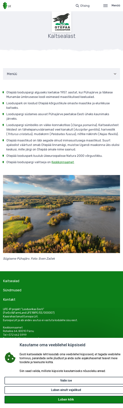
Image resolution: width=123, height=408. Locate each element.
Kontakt (9, 300)
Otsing (85, 6)
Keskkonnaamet (63, 162)
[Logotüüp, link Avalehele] (7, 5)
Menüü (111, 5)
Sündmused (12, 290)
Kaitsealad (11, 281)
